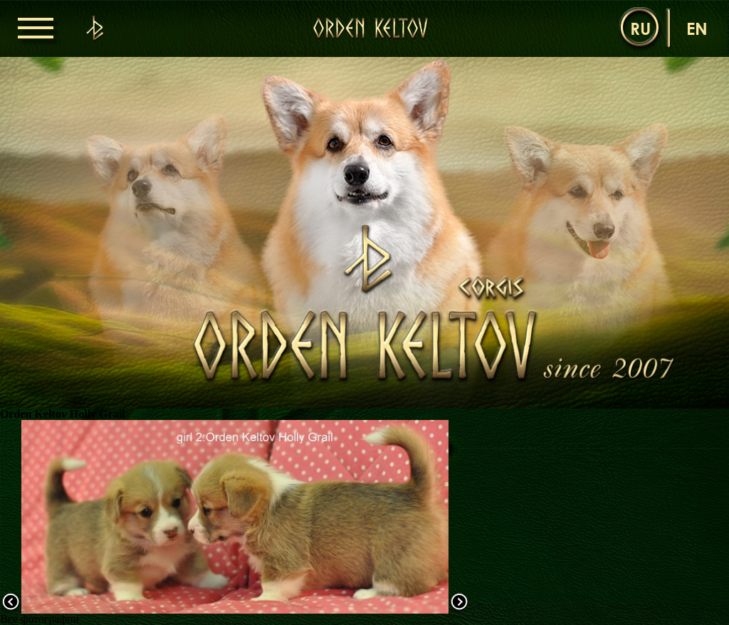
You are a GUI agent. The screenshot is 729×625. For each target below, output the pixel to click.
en (697, 28)
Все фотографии (39, 619)
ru (640, 28)
